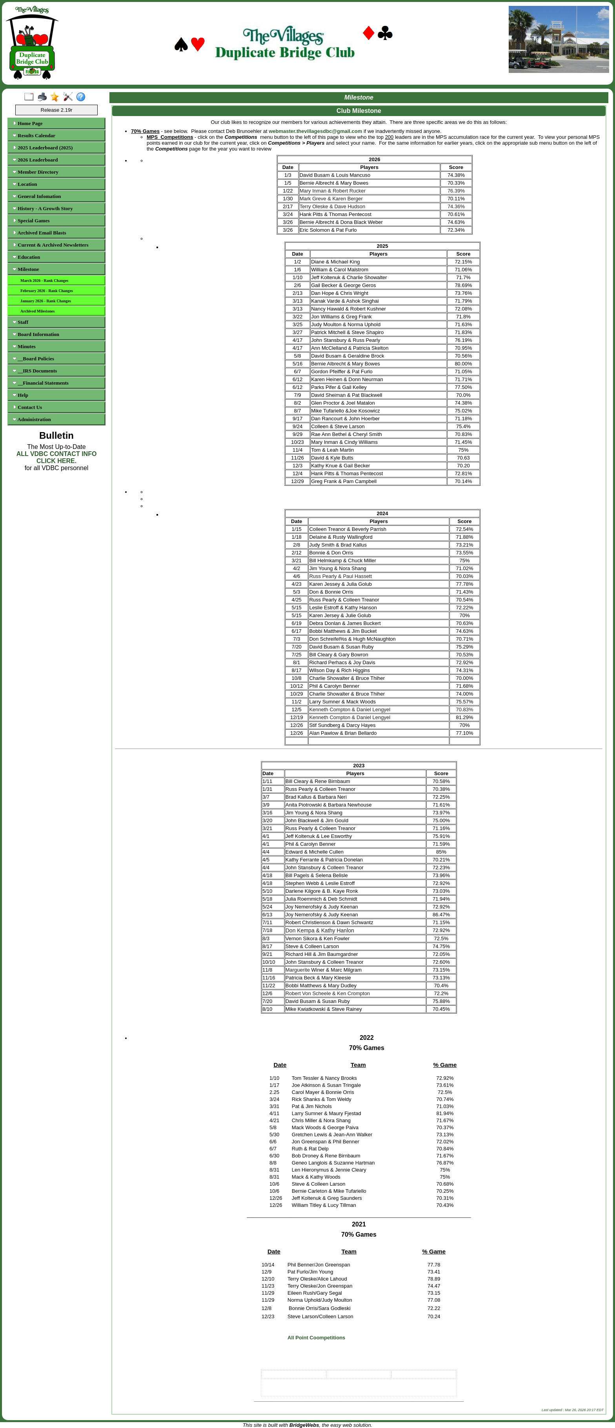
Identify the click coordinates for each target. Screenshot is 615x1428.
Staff (20, 322)
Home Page (27, 123)
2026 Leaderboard (35, 160)
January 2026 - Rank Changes (45, 301)
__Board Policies (33, 359)
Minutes (24, 346)
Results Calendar (34, 135)
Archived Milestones (37, 311)
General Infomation (37, 196)
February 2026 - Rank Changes (46, 291)
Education (26, 257)
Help (20, 395)
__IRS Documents (35, 371)
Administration (32, 419)
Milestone (26, 269)
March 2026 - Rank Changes (44, 280)
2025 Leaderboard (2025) (43, 148)
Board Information (36, 334)
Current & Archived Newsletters (51, 245)
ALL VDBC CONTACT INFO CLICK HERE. (56, 457)
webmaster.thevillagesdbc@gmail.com (315, 131)
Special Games (31, 220)
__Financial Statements (41, 383)
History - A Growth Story (43, 208)
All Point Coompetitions (316, 1338)
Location (25, 184)
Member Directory (35, 172)
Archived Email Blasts (39, 233)
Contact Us (27, 407)
